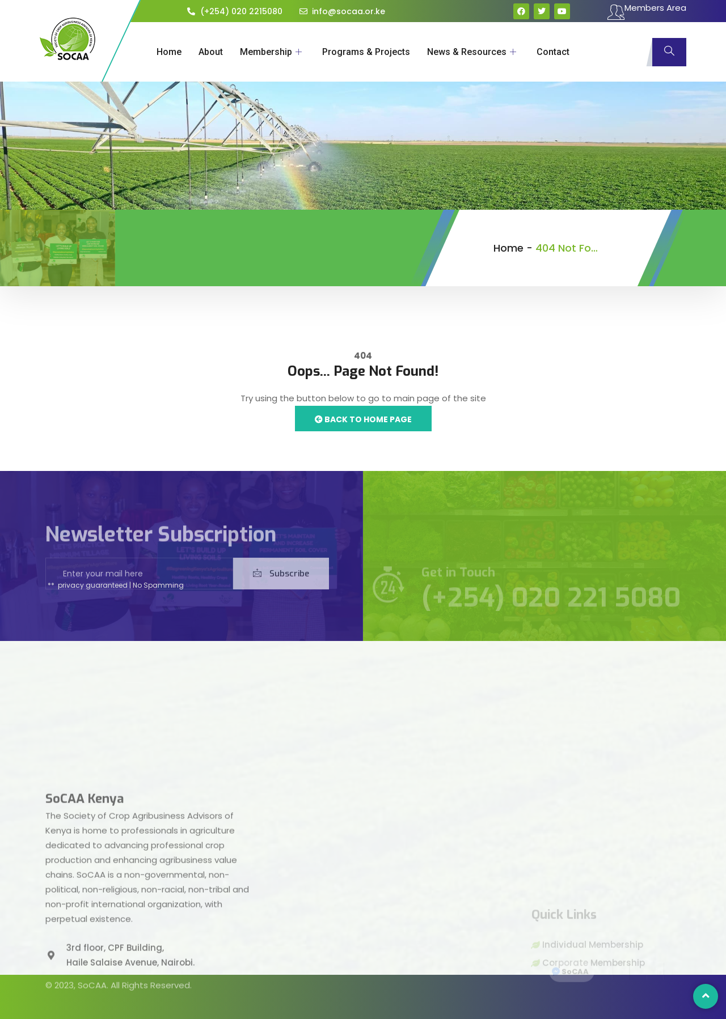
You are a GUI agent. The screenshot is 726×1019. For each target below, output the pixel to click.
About (211, 51)
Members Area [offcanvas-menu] (646, 11)
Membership (271, 51)
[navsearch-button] (669, 52)
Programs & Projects (366, 51)
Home (169, 51)
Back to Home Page (363, 419)
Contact (553, 51)
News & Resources (471, 51)
